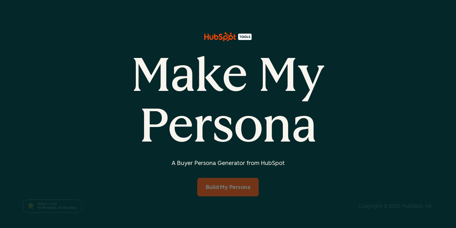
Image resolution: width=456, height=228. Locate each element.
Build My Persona (227, 187)
